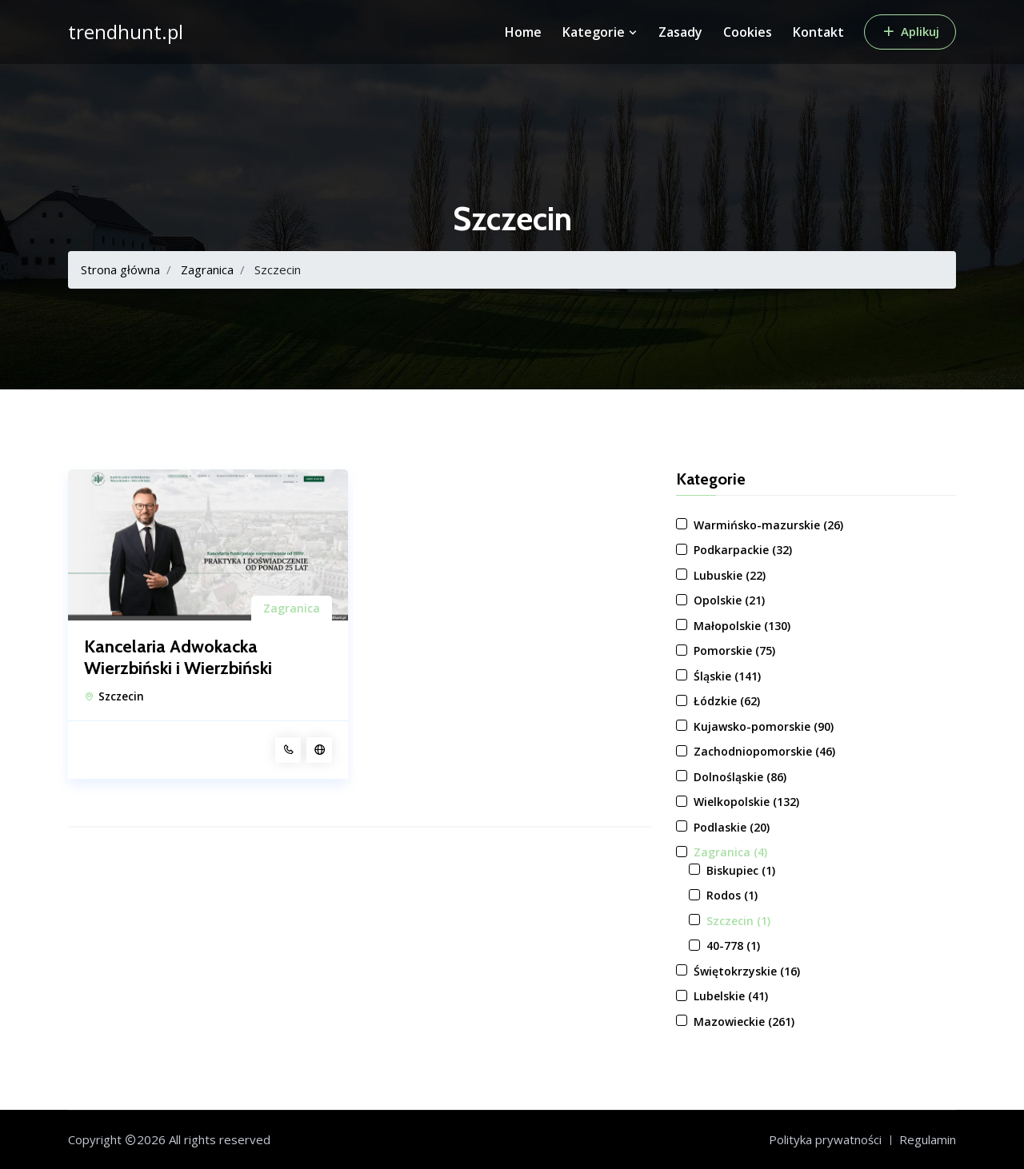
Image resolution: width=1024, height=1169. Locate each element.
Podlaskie (732, 827)
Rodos (732, 895)
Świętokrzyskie (747, 971)
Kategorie (600, 32)
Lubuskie (730, 575)
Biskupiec (740, 870)
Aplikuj (910, 31)
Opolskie (729, 600)
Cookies (747, 32)
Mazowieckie (744, 1021)
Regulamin (927, 1139)
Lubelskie (731, 995)
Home (523, 32)
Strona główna (120, 269)
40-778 (733, 945)
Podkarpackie (743, 549)
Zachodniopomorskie (764, 751)
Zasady (680, 32)
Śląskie (727, 676)
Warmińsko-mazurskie (768, 525)
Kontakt (818, 32)
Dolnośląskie (740, 776)
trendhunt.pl (125, 32)
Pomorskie (734, 650)
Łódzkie (727, 700)
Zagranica (207, 269)
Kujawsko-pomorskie (764, 726)
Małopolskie (742, 625)
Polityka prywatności (825, 1139)
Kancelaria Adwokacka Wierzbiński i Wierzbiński (178, 657)
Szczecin (121, 696)
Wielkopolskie (746, 801)
